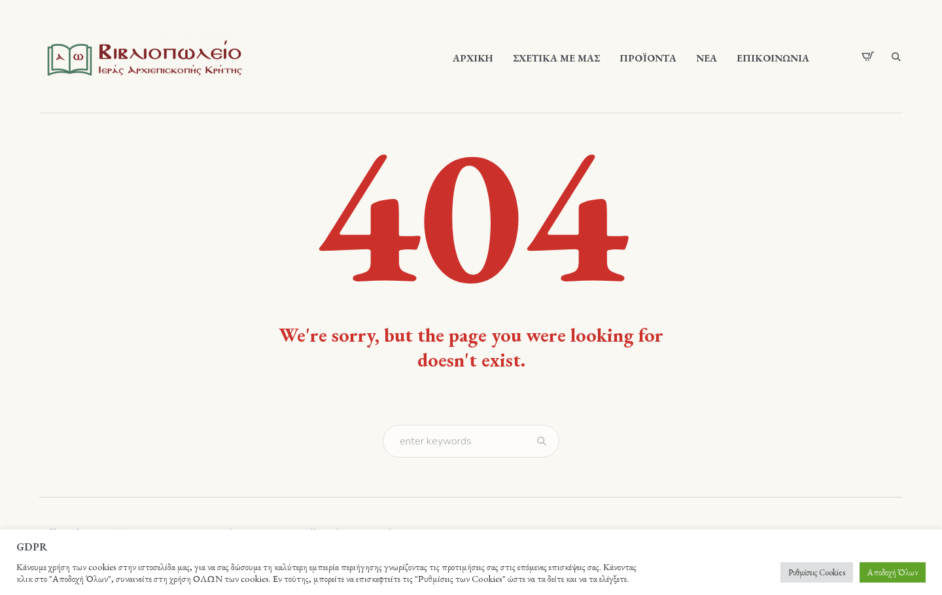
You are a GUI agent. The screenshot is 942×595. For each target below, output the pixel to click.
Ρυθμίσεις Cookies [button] (816, 572)
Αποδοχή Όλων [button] (892, 572)
